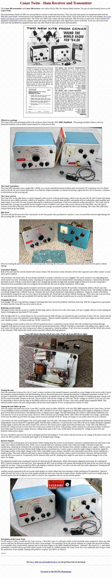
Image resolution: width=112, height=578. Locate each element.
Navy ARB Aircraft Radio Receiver (44, 562)
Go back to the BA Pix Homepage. (56, 571)
